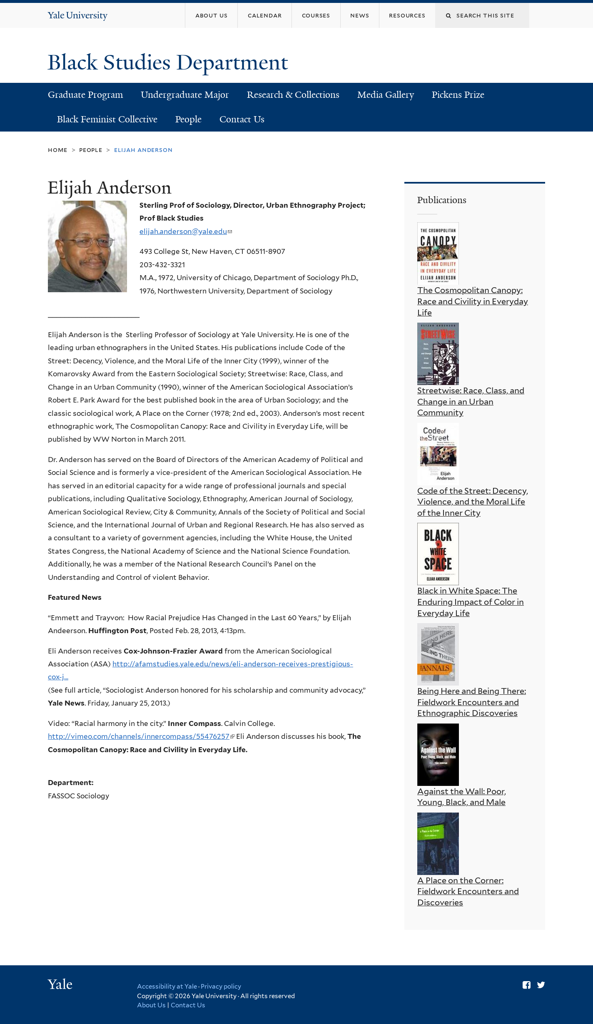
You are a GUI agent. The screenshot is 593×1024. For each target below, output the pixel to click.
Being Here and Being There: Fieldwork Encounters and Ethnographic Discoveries (471, 702)
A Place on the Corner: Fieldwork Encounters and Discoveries (468, 891)
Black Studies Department (170, 62)
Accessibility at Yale (167, 986)
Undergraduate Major (185, 95)
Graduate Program (85, 95)
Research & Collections (293, 95)
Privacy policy (221, 986)
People (188, 119)
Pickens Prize (458, 95)
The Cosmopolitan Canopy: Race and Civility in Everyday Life (472, 301)
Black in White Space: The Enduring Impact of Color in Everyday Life (470, 602)
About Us (151, 1005)
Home (57, 150)
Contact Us (241, 119)
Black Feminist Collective (107, 119)
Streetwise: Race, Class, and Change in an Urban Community (470, 401)
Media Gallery (385, 95)
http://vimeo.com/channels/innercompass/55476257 (141, 736)
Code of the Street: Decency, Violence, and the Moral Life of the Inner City (472, 502)
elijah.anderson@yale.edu (186, 231)
